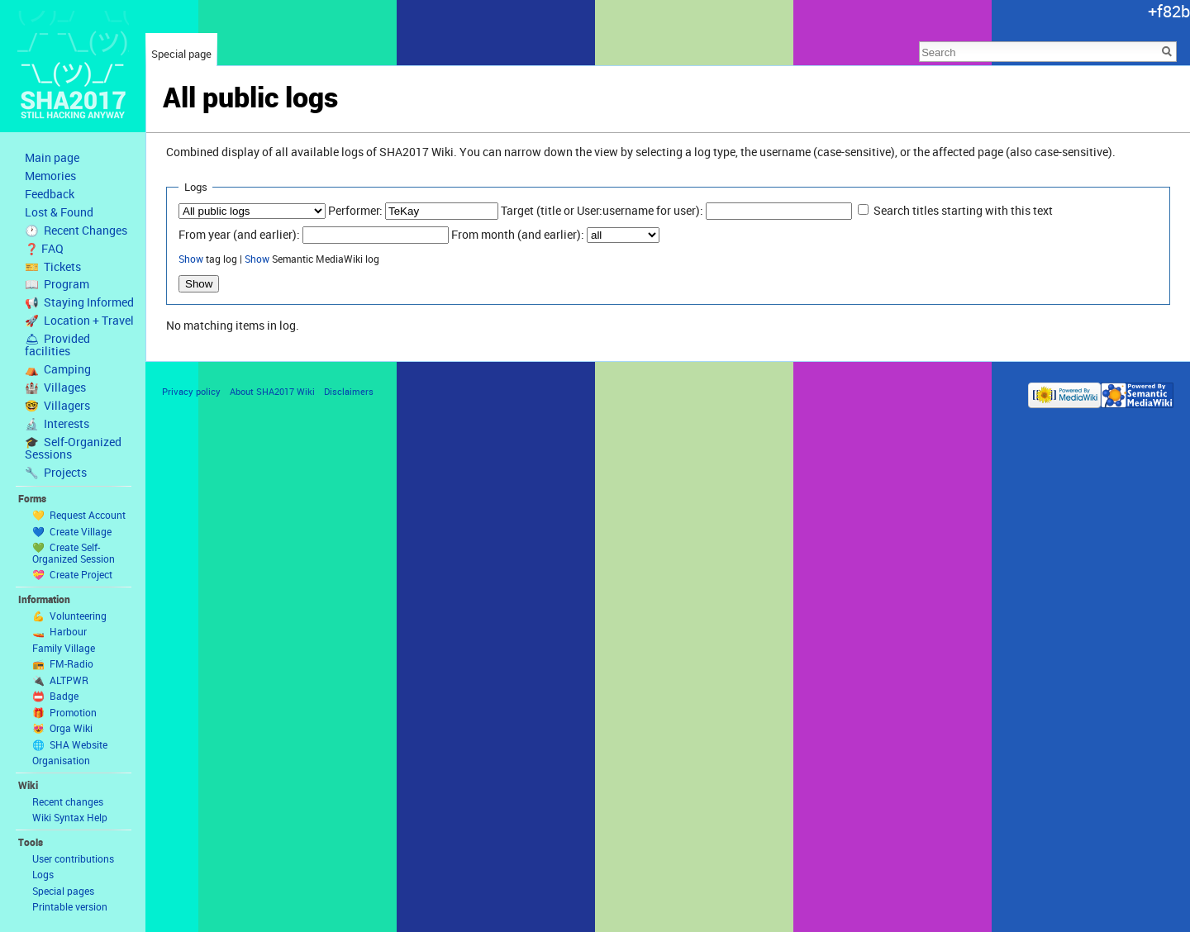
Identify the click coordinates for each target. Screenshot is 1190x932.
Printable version (69, 906)
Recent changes (67, 801)
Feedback (49, 194)
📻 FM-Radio (62, 663)
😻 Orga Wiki (62, 728)
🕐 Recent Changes (76, 230)
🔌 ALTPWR (60, 680)
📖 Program (57, 284)
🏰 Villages (55, 387)
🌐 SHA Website (69, 744)
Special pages (63, 890)
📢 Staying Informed (79, 302)
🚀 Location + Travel (79, 320)
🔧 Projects (56, 472)
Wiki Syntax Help (69, 817)
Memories (50, 176)
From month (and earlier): (517, 234)
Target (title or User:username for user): (602, 210)
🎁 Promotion (64, 712)
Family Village (63, 647)
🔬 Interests (57, 423)
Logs (43, 874)
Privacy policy (191, 391)
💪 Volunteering (69, 615)
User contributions (73, 858)
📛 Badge (55, 695)
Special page (181, 53)
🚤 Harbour (59, 631)
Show (190, 259)
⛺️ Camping (58, 369)
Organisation (61, 760)
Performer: (355, 210)
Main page (52, 157)
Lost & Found (59, 212)
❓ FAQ (44, 248)
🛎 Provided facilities (57, 345)
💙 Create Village (72, 531)
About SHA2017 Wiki (272, 391)
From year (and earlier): (239, 234)
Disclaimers (349, 391)
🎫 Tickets (53, 266)
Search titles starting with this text (963, 210)
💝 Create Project (72, 574)
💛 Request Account (79, 514)
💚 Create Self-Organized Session (73, 552)
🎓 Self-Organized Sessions (73, 448)
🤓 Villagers (57, 405)
